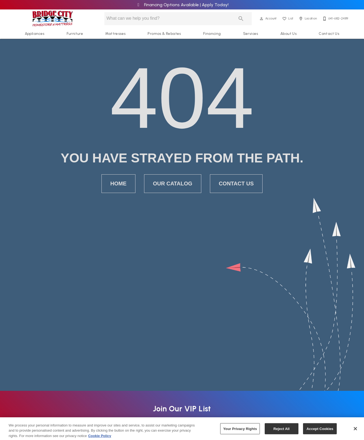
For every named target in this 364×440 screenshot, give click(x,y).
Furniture (75, 33)
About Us (288, 33)
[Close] (355, 431)
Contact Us (329, 33)
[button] (261, 18)
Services (250, 33)
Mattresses (115, 33)
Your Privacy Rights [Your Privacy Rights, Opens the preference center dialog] (240, 431)
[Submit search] (241, 19)
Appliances (35, 33)
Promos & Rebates (164, 33)
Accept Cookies (320, 431)
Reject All (281, 431)
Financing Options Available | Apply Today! (182, 4)
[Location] (307, 18)
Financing (212, 33)
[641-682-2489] (334, 18)
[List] (287, 18)
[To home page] (52, 19)
